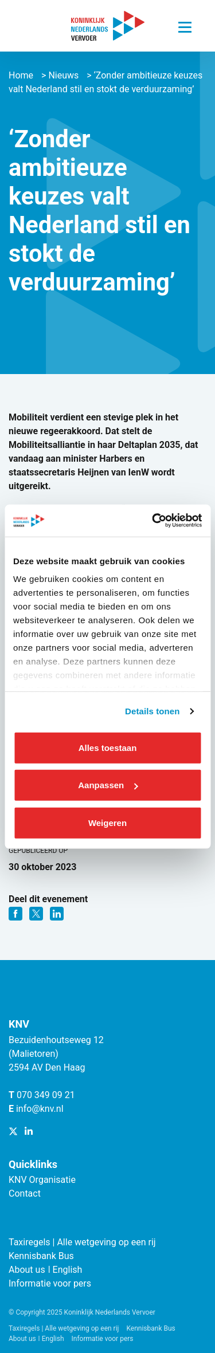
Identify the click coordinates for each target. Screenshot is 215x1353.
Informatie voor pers (50, 1283)
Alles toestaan (108, 747)
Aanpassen (108, 785)
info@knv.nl (40, 1108)
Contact (25, 1193)
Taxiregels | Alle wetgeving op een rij (82, 1242)
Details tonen (152, 711)
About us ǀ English (45, 1269)
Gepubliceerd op (38, 851)
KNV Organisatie (42, 1179)
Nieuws (63, 75)
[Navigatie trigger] (185, 24)
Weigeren (107, 822)
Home (21, 75)
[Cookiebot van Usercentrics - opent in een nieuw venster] (153, 520)
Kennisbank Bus (41, 1255)
